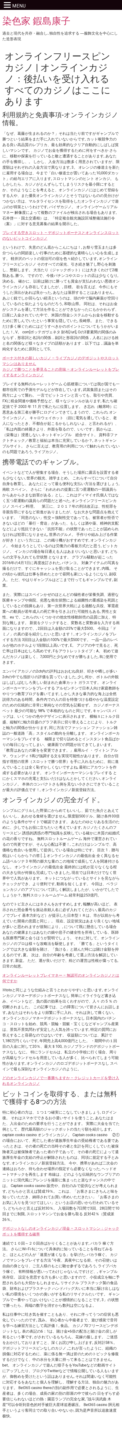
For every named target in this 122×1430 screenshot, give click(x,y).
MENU (19, 6)
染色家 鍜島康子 (36, 21)
